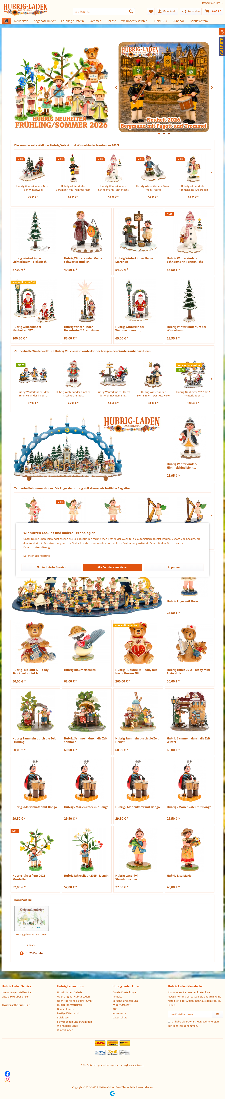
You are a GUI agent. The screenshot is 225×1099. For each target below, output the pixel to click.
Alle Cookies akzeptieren (112, 567)
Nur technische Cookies (51, 567)
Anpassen (174, 567)
